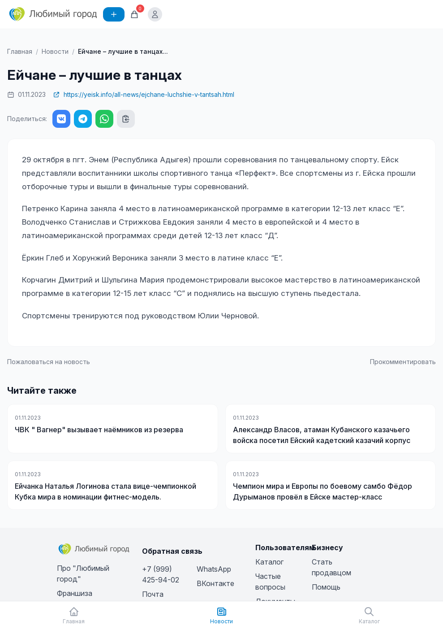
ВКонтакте (215, 583)
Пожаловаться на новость (48, 361)
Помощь (326, 586)
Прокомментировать (403, 361)
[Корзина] (134, 14)
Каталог (269, 561)
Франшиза (74, 593)
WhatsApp (214, 569)
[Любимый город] (53, 14)
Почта (152, 594)
